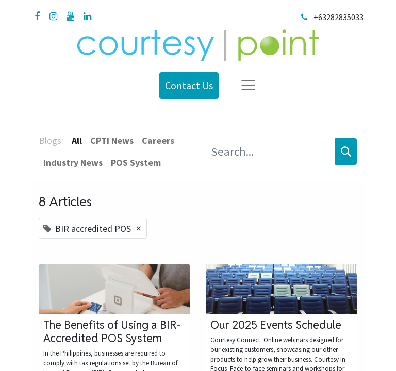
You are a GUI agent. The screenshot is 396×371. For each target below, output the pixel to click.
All (77, 140)
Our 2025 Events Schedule (275, 324)
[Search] (346, 151)
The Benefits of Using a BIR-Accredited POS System (111, 331)
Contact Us (189, 85)
